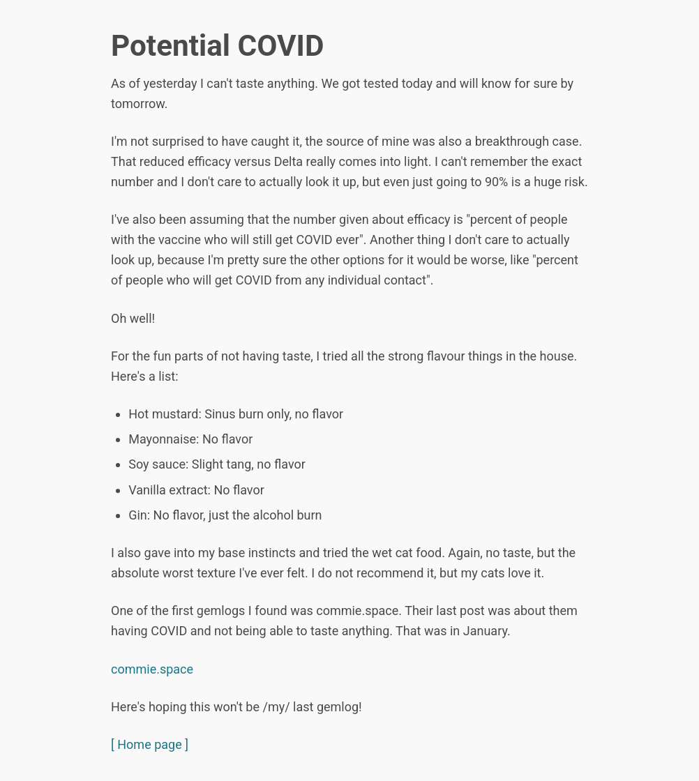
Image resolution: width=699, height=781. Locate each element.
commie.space (152, 669)
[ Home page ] (149, 744)
